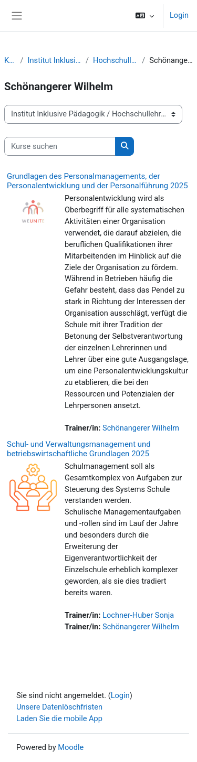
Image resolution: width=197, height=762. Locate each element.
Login (179, 15)
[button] (145, 15)
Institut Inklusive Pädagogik (54, 60)
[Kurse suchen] (60, 146)
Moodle (71, 747)
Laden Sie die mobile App (59, 718)
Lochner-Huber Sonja (138, 615)
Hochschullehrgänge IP (115, 60)
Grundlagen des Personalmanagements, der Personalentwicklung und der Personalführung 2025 (97, 180)
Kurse (10, 60)
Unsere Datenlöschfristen (59, 707)
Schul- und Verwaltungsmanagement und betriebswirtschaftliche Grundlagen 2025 (79, 448)
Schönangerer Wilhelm (140, 428)
